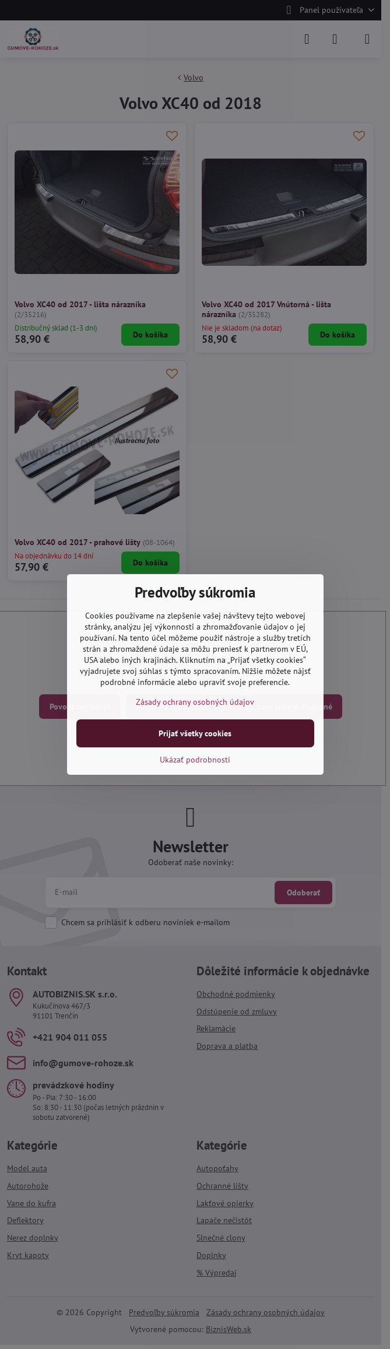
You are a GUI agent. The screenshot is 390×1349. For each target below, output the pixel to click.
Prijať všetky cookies (195, 733)
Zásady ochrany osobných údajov (195, 702)
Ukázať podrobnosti (195, 759)
